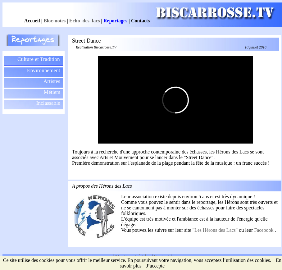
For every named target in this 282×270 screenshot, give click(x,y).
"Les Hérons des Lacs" (215, 230)
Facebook (264, 230)
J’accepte (155, 265)
